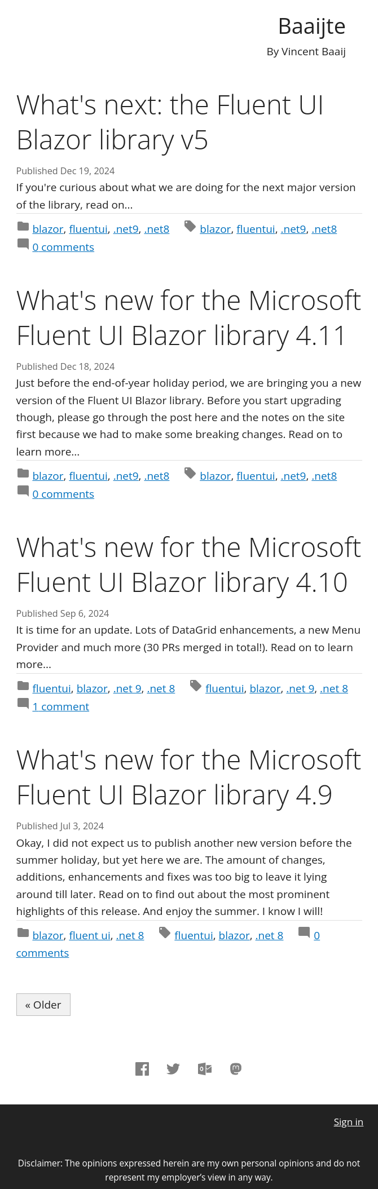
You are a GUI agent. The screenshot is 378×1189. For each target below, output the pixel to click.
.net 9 (127, 688)
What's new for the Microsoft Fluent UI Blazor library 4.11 (189, 317)
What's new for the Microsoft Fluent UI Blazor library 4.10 (189, 564)
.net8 (156, 229)
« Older (43, 1004)
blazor (47, 229)
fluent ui (89, 935)
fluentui (88, 229)
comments (63, 247)
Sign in (349, 1121)
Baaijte (312, 25)
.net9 (126, 229)
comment (60, 706)
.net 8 (161, 688)
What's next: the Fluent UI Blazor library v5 (170, 121)
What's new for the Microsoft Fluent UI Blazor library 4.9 (189, 776)
